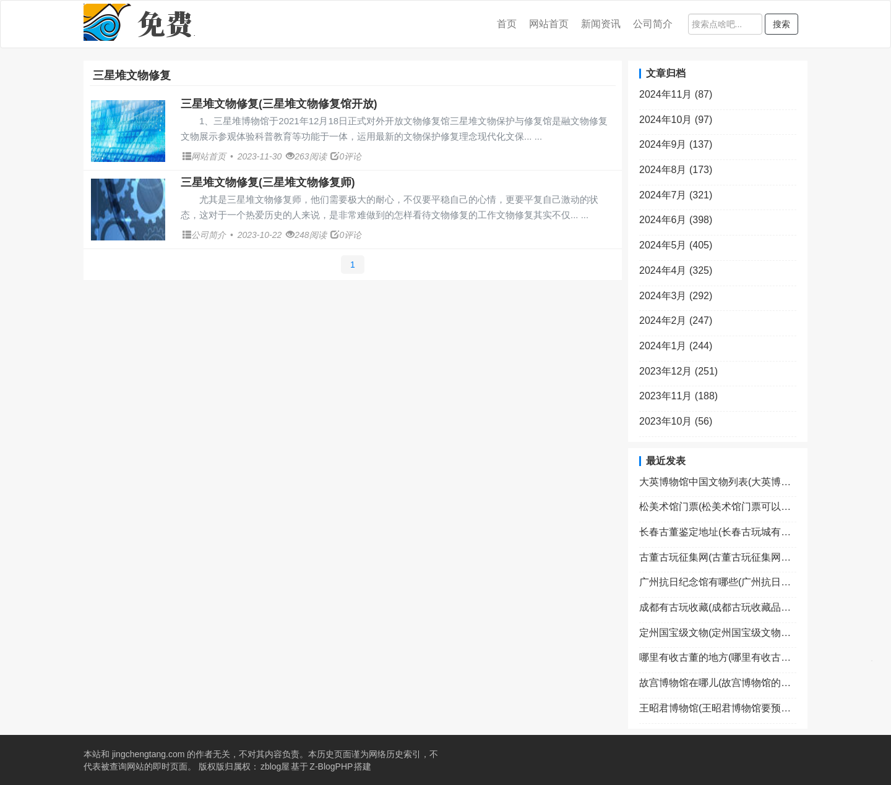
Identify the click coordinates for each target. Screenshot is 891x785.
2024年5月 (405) (675, 245)
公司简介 (653, 24)
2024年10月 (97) (675, 119)
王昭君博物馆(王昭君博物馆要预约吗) (717, 708)
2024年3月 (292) (675, 296)
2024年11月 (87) (675, 94)
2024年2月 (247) (675, 320)
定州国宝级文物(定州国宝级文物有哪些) (717, 632)
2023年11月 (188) (678, 396)
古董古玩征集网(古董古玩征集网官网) (717, 557)
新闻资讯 (601, 24)
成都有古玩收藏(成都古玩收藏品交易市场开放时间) (717, 607)
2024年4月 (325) (675, 270)
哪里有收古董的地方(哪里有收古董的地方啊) (717, 657)
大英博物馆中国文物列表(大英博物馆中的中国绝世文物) (717, 482)
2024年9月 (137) (675, 144)
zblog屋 (275, 766)
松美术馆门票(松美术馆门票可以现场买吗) (717, 506)
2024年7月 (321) (675, 195)
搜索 (781, 24)
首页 (507, 24)
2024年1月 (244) (675, 346)
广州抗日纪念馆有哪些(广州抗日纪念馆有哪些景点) (717, 582)
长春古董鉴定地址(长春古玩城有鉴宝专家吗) (717, 532)
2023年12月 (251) (678, 371)
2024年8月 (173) (675, 169)
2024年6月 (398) (675, 219)
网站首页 (549, 24)
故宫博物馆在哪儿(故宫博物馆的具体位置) (717, 682)
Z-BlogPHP (331, 766)
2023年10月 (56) (675, 421)
